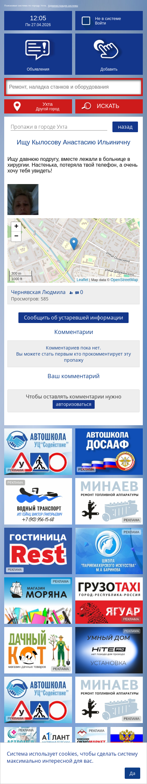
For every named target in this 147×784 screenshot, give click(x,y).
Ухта (48, 104)
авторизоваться (73, 404)
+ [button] (16, 227)
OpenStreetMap (124, 280)
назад (125, 126)
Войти (100, 23)
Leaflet (82, 280)
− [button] (16, 236)
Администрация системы (63, 5)
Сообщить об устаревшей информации (73, 317)
